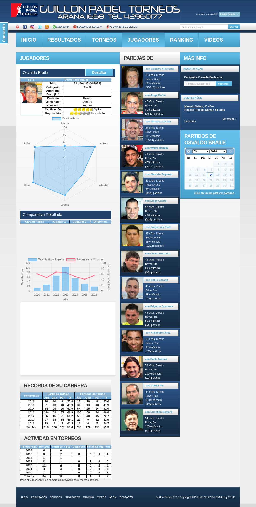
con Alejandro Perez (158, 332)
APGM (112, 497)
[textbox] (204, 26)
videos (213, 40)
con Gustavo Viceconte (160, 68)
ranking (181, 40)
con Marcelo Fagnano (159, 174)
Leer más (190, 121)
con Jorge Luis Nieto (158, 227)
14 (211, 174)
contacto (126, 497)
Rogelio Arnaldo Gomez (199, 109)
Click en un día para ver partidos (214, 193)
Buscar (234, 27)
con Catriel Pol (155, 385)
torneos (104, 40)
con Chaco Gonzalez (157, 253)
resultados (64, 40)
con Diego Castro (155, 200)
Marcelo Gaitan (193, 106)
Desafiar (99, 72)
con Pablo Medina (156, 359)
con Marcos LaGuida (158, 121)
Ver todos (228, 118)
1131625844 (61, 27)
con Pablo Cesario (157, 280)
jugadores (143, 40)
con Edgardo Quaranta (159, 306)
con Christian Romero (158, 412)
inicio (28, 40)
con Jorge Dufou (155, 95)
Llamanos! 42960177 (87, 27)
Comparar (223, 83)
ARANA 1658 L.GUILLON (121, 27)
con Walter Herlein (156, 148)
